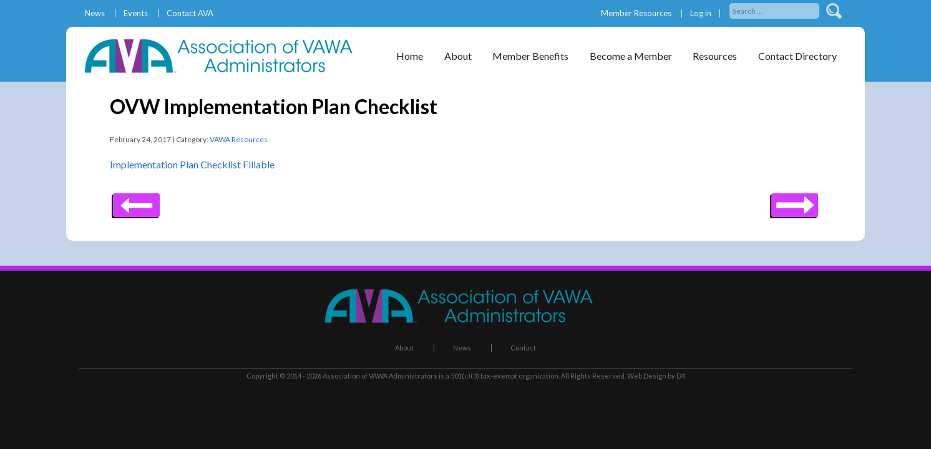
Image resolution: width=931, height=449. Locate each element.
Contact (523, 348)
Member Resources (636, 13)
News (95, 13)
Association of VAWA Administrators (380, 376)
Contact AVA (190, 13)
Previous (794, 200)
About (458, 56)
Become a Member (631, 56)
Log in (700, 13)
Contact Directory (797, 56)
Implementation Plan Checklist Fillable (192, 164)
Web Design (646, 376)
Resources (715, 56)
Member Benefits (530, 56)
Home (409, 56)
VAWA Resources (239, 139)
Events (136, 13)
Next (136, 200)
